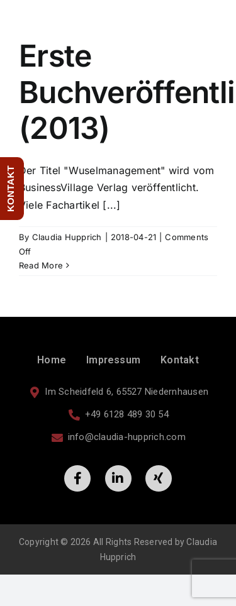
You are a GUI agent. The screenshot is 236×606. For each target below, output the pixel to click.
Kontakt (179, 360)
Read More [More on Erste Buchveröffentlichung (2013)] (41, 265)
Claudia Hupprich (67, 237)
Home (51, 360)
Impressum (113, 360)
